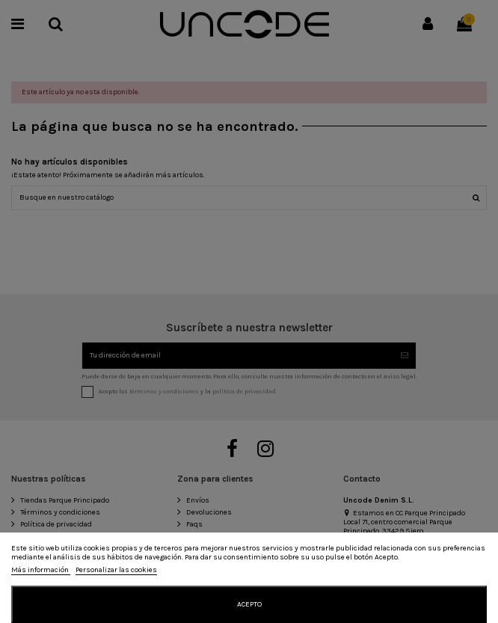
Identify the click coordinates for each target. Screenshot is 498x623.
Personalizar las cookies (116, 569)
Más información (40, 569)
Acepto (249, 604)
